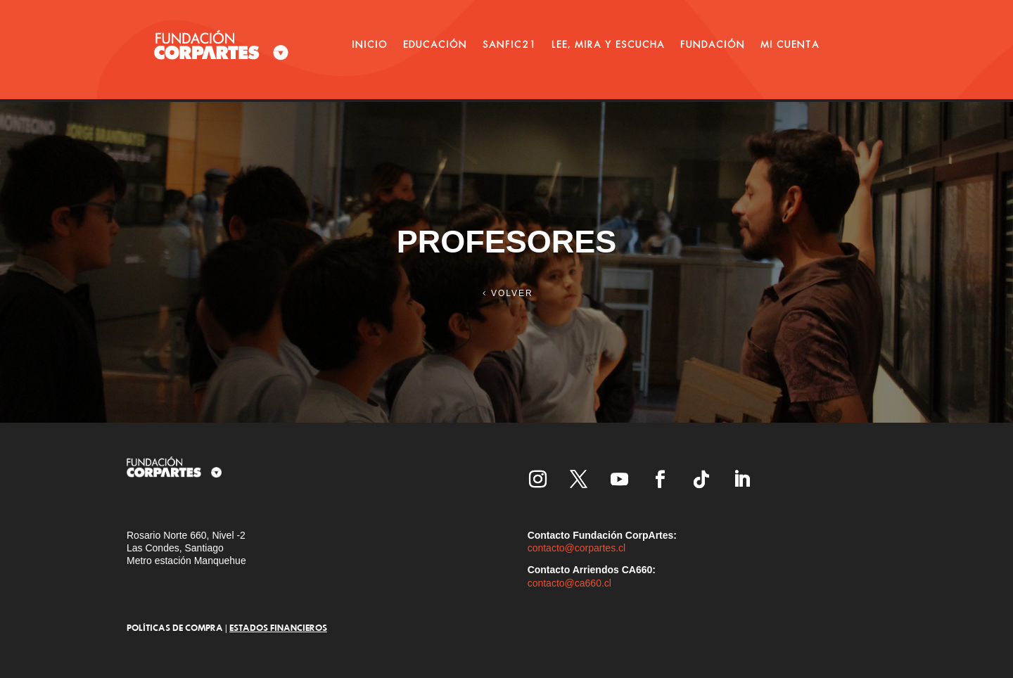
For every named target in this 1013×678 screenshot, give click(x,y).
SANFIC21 (509, 44)
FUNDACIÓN (712, 44)
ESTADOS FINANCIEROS (278, 627)
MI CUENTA (790, 44)
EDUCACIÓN (435, 44)
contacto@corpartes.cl (577, 548)
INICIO (370, 44)
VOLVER (512, 293)
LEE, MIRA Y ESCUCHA (608, 44)
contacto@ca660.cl (569, 583)
